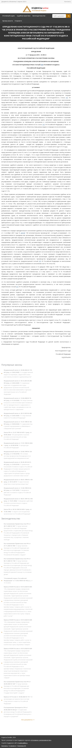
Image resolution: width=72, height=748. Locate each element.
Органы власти (7, 21)
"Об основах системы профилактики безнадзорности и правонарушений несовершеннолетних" (18, 455)
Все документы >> (28, 720)
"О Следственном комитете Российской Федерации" (18, 416)
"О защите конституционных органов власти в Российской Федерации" (18, 512)
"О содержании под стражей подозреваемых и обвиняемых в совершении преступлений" (18, 426)
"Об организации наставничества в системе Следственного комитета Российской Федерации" (18, 701)
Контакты (67, 1)
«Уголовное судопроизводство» (41, 740)
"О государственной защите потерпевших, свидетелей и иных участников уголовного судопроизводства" (18, 374)
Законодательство (38, 16)
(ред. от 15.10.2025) (18, 581)
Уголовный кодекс (8, 16)
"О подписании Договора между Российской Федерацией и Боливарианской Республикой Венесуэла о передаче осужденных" (18, 712)
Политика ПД (21, 746)
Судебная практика (23, 16)
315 (42, 65)
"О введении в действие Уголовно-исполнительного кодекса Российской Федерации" (18, 503)
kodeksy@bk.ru (22, 743)
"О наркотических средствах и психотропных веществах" (18, 482)
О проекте (18, 21)
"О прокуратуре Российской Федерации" (18, 446)
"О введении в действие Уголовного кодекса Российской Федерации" (17, 492)
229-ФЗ (23, 233)
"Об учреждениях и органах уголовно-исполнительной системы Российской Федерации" (18, 436)
